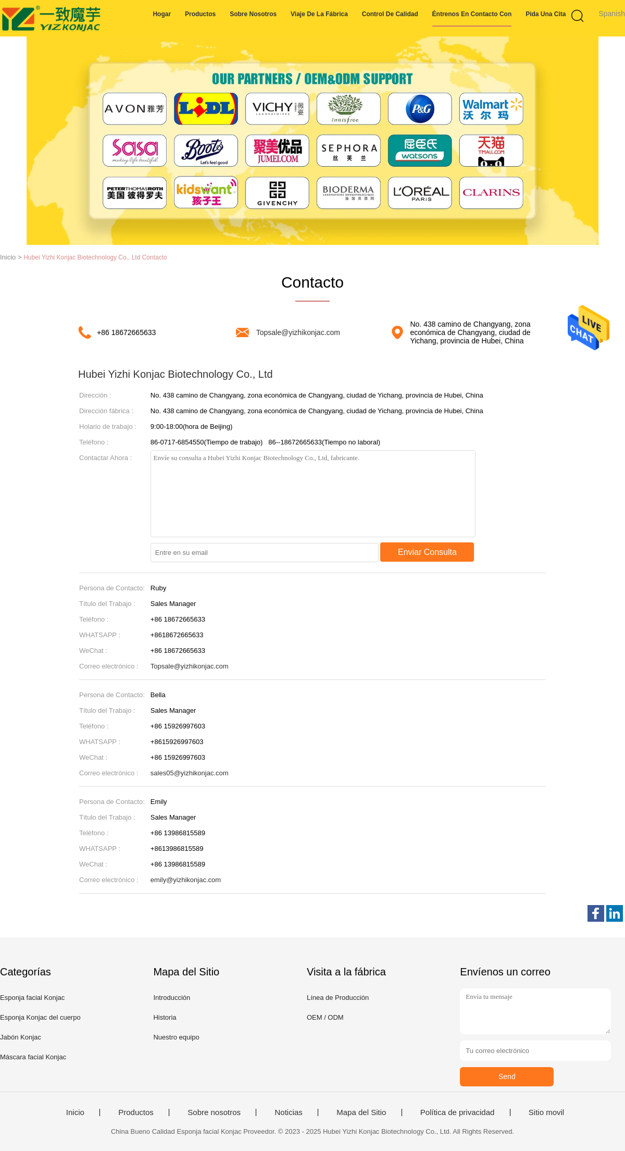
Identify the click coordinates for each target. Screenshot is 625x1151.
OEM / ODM (325, 1017)
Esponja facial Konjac (32, 997)
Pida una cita (546, 14)
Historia (164, 1017)
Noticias (288, 1112)
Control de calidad (390, 14)
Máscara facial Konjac (33, 1057)
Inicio (75, 1112)
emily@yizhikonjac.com (186, 880)
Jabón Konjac (20, 1037)
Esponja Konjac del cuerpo (40, 1017)
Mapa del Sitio (361, 1112)
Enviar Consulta (427, 552)
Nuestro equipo (176, 1037)
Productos (200, 14)
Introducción (171, 997)
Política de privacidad (457, 1112)
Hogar (162, 14)
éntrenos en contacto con (472, 14)
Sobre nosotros (253, 14)
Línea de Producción (338, 997)
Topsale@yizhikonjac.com (298, 332)
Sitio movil (546, 1112)
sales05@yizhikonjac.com (190, 773)
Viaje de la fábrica (319, 14)
